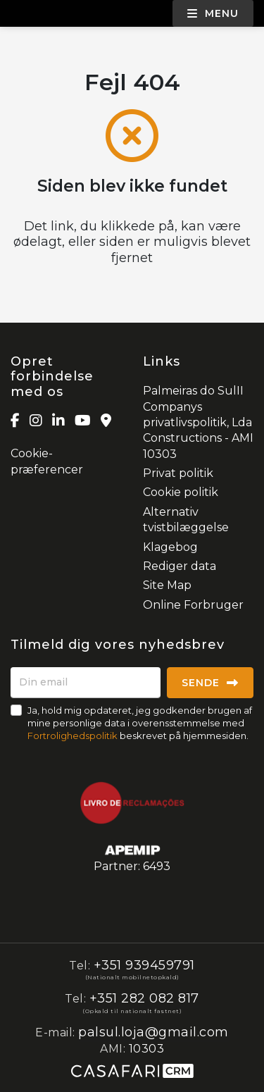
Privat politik (178, 473)
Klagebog (170, 547)
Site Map (167, 585)
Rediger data (179, 566)
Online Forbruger (193, 605)
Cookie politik (180, 492)
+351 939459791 (144, 965)
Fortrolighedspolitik (72, 735)
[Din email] (86, 682)
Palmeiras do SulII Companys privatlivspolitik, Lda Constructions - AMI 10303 (198, 422)
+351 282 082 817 (144, 998)
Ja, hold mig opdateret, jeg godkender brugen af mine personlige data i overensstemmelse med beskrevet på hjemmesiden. (139, 723)
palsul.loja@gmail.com (153, 1032)
